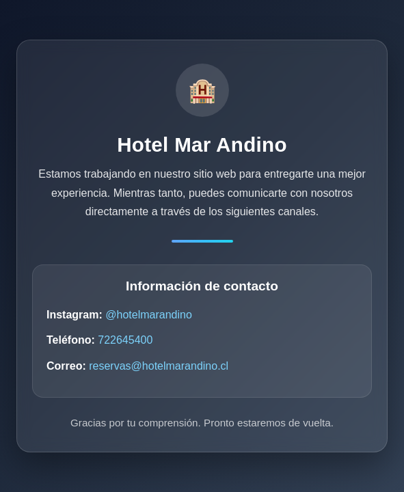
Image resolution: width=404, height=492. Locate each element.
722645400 (125, 340)
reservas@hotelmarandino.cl (158, 366)
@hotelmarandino (148, 314)
